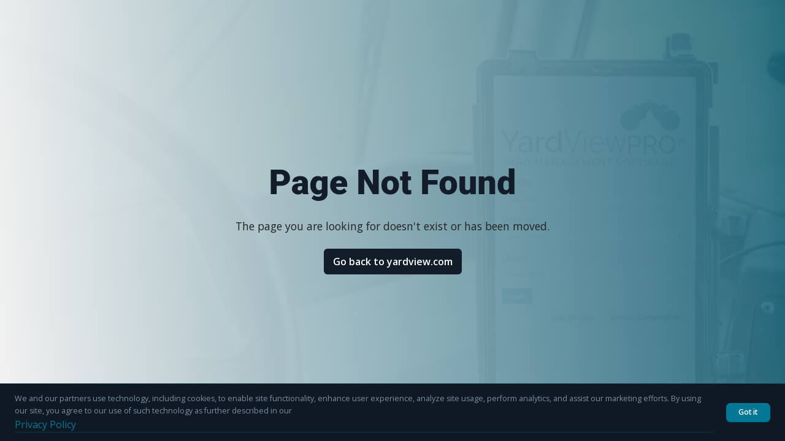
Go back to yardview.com (393, 261)
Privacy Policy (45, 424)
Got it (748, 412)
